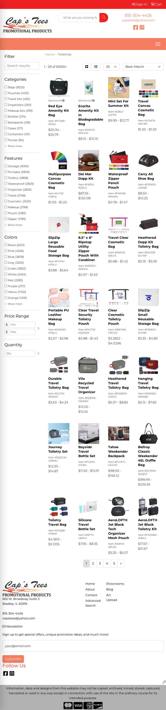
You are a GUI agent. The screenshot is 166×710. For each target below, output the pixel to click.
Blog (109, 589)
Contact (91, 595)
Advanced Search (93, 603)
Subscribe (13, 659)
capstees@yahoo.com (138, 20)
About (90, 589)
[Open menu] (158, 44)
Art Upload (111, 597)
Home (90, 584)
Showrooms (114, 584)
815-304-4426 (138, 15)
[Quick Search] (79, 17)
